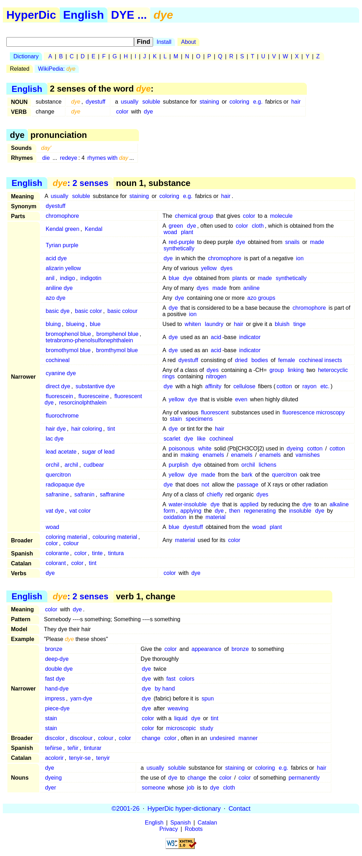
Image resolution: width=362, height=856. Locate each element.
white (204, 449)
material (215, 517)
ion (300, 258)
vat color (79, 511)
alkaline (339, 504)
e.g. (258, 102)
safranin (84, 494)
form (169, 511)
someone (153, 788)
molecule (281, 216)
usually (130, 102)
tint (111, 429)
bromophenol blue (68, 334)
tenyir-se (79, 758)
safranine (57, 494)
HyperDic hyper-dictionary (184, 808)
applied (249, 504)
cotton (284, 386)
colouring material (115, 537)
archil (71, 465)
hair (296, 102)
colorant (56, 563)
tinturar (92, 748)
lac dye (55, 439)
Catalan (207, 823)
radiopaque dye (65, 485)
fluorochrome (62, 416)
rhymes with (107, 158)
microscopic (181, 728)
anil (50, 278)
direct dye (58, 386)
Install (164, 42)
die (45, 158)
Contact (239, 808)
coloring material (66, 537)
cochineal (58, 360)
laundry (214, 324)
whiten (193, 324)
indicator (250, 337)
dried (241, 360)
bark (246, 475)
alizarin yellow (63, 268)
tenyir (103, 758)
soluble (151, 102)
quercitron (58, 475)
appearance (207, 649)
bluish (282, 324)
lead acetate (61, 452)
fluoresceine (93, 396)
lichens (267, 465)
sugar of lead (98, 452)
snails (292, 242)
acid (216, 337)
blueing (75, 324)
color (122, 112)
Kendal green (62, 229)
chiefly (215, 494)
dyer (50, 788)
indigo (67, 278)
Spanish (180, 823)
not (205, 485)
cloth (258, 226)
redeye (68, 158)
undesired (222, 738)
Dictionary (26, 56)
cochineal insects (320, 360)
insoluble (300, 511)
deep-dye (57, 659)
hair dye (56, 429)
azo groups (261, 298)
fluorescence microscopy (313, 412)
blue (174, 278)
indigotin (90, 278)
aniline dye (59, 288)
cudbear (93, 465)
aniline (251, 288)
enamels (213, 455)
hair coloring (86, 429)
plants (239, 278)
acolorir (54, 758)
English (83, 14)
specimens (199, 419)
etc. (324, 386)
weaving (178, 708)
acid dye (56, 258)
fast (171, 679)
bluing (53, 324)
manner (248, 738)
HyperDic (31, 14)
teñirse (53, 748)
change (151, 738)
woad (170, 232)
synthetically (179, 248)
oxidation (175, 517)
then (234, 511)
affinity (213, 386)
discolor (54, 738)
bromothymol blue (68, 350)
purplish (178, 465)
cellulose (244, 386)
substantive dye (95, 386)
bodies (259, 360)
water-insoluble (188, 504)
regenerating (260, 511)
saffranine (112, 494)
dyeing (295, 449)
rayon (309, 386)
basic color (88, 311)
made (317, 242)
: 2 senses (80, 183)
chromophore (62, 216)
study (206, 728)
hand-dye (57, 689)
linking (296, 370)
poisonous (181, 449)
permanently (304, 778)
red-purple (181, 242)
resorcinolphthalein (82, 403)
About (188, 42)
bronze (53, 649)
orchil (52, 465)
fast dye (55, 679)
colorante (57, 553)
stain (176, 419)
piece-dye (57, 708)
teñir (73, 748)
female (286, 360)
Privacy (168, 829)
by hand (165, 689)
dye (148, 112)
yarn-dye (81, 698)
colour (71, 543)
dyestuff (95, 102)
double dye (58, 669)
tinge (299, 324)
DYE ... (129, 14)
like (201, 439)
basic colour (122, 311)
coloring (239, 102)
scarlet (172, 439)
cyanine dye (61, 373)
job (190, 788)
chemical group (194, 216)
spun (208, 698)
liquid (180, 718)
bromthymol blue (117, 350)
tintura (116, 553)
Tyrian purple (62, 245)
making (190, 455)
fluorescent (215, 412)
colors (186, 679)
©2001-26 (126, 808)
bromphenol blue (118, 334)
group (276, 370)
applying (191, 511)
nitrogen (216, 376)
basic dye (58, 311)
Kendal (94, 229)
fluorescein (59, 396)
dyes (227, 268)
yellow (209, 268)
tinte (97, 553)
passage (247, 485)
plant (187, 232)
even (241, 399)
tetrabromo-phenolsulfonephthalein (89, 340)
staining (209, 102)
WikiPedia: (57, 69)
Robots (194, 829)
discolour (81, 738)
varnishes (308, 455)
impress (55, 698)
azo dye (55, 298)
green (176, 226)
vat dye (55, 511)
